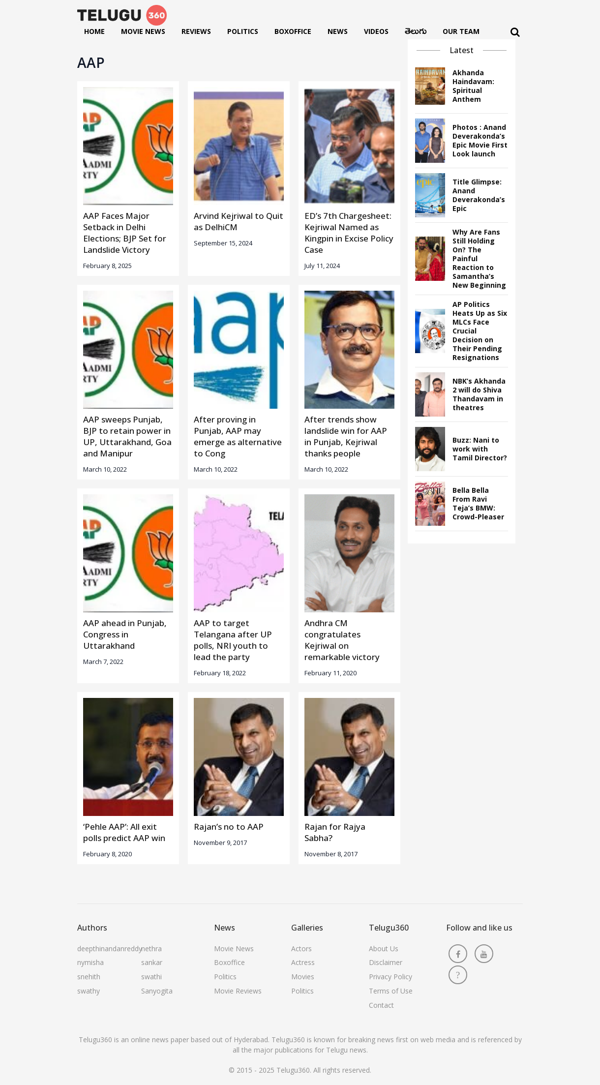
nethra (151, 948)
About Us (383, 948)
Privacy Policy (390, 976)
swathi (151, 976)
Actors (301, 948)
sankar (151, 962)
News (338, 31)
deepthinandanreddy (109, 948)
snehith (88, 976)
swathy (88, 990)
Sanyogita (157, 990)
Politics (242, 31)
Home (94, 31)
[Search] (515, 32)
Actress (303, 962)
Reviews (196, 31)
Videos (376, 31)
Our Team (461, 31)
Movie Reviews (238, 990)
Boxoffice (292, 31)
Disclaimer (385, 962)
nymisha (90, 962)
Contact (381, 1005)
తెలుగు (415, 33)
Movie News (143, 31)
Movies (302, 976)
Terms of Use (391, 990)
